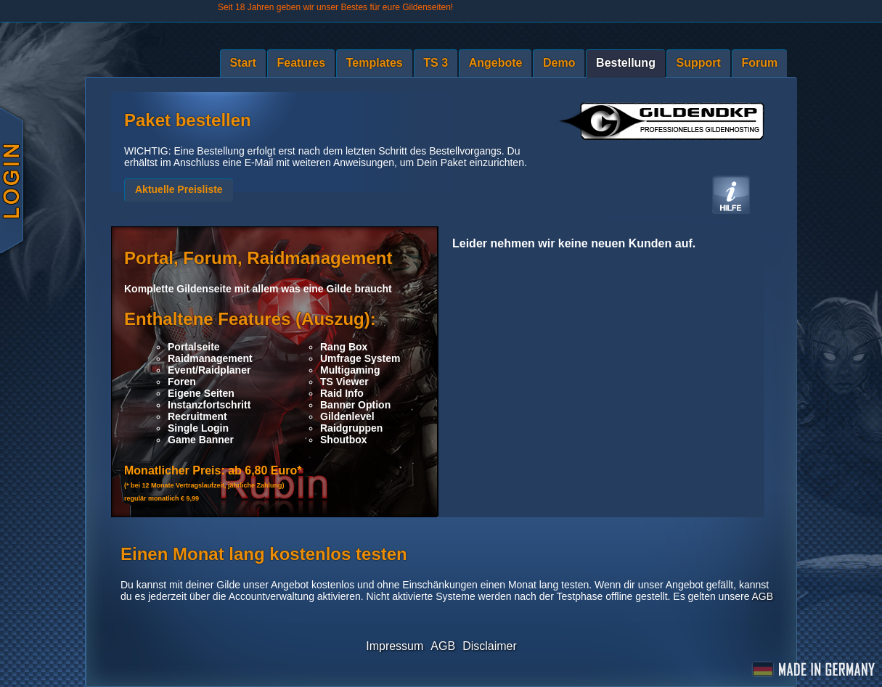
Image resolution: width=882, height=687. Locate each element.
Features (301, 63)
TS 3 (435, 63)
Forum (759, 63)
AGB (763, 596)
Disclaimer (489, 646)
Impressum (394, 646)
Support (699, 63)
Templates (374, 63)
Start (242, 63)
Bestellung (626, 63)
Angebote (496, 63)
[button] (178, 190)
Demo (559, 63)
